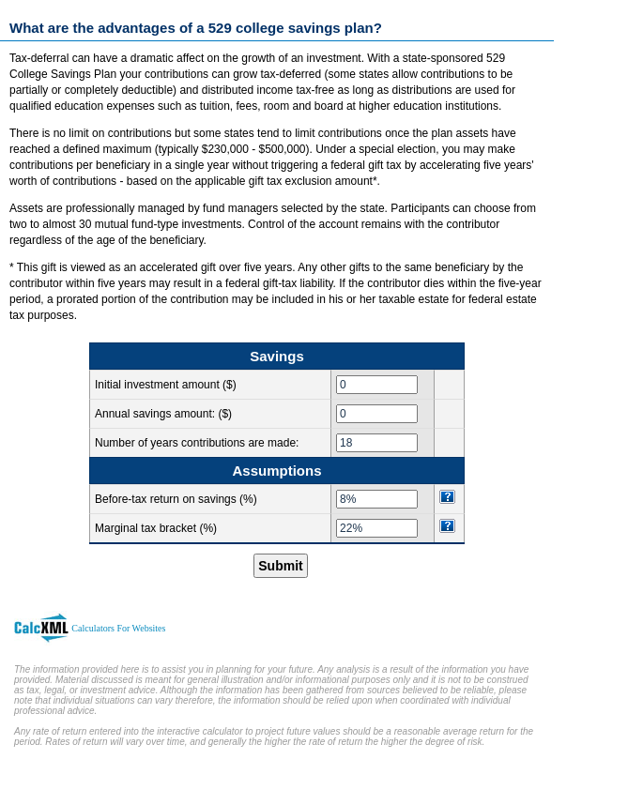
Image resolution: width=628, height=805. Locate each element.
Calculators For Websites (118, 628)
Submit (280, 565)
